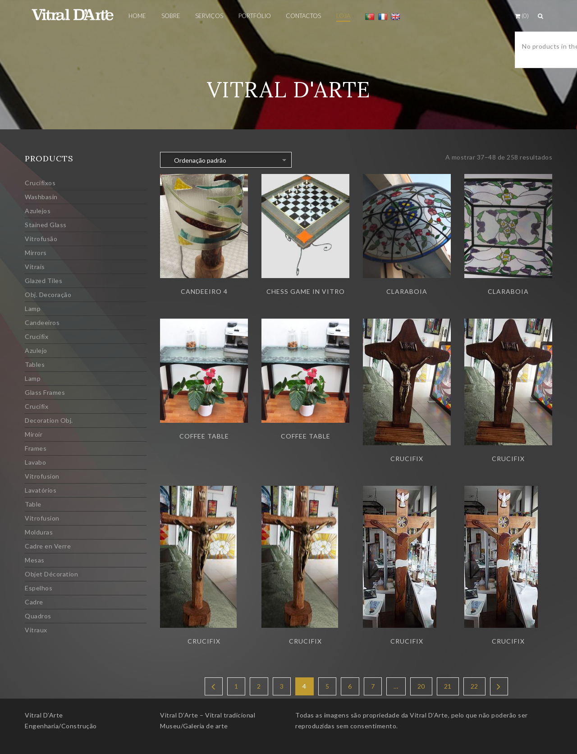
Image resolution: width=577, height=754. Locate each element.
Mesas (35, 560)
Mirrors (36, 252)
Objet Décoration (51, 574)
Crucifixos (40, 183)
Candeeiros (42, 322)
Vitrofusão (41, 238)
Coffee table (204, 436)
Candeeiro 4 (204, 291)
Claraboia (406, 291)
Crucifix (36, 336)
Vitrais (35, 266)
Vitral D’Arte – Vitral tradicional (207, 715)
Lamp (33, 308)
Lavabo (35, 462)
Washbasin (41, 197)
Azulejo (36, 350)
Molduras (39, 532)
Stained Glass (46, 224)
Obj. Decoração (48, 294)
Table (33, 504)
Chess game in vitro (305, 291)
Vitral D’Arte (44, 715)
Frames (35, 448)
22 (474, 686)
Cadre (34, 602)
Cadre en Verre (48, 546)
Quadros (38, 616)
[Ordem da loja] (226, 160)
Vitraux (36, 630)
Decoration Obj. (49, 420)
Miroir (33, 434)
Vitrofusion (42, 476)
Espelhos (38, 588)
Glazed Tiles (43, 280)
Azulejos (37, 211)
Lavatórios (40, 490)
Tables (35, 364)
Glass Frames (45, 392)
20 (421, 686)
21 (448, 686)
